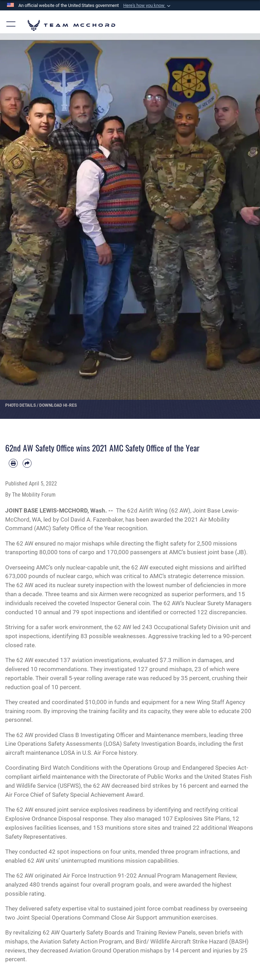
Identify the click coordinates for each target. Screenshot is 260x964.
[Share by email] (27, 463)
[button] (147, 5)
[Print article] (13, 463)
